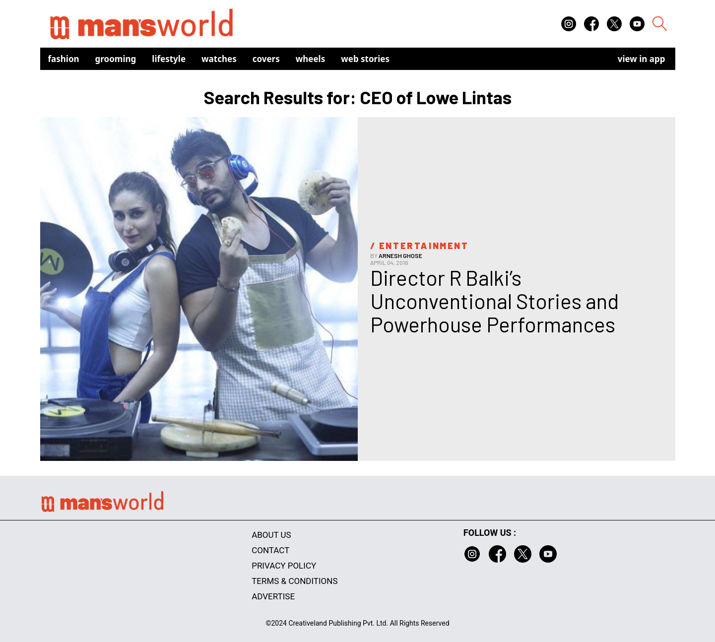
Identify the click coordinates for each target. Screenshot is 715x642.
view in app (641, 58)
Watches (219, 58)
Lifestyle (169, 58)
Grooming (115, 58)
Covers (266, 58)
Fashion (63, 58)
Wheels (310, 58)
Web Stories (365, 58)
